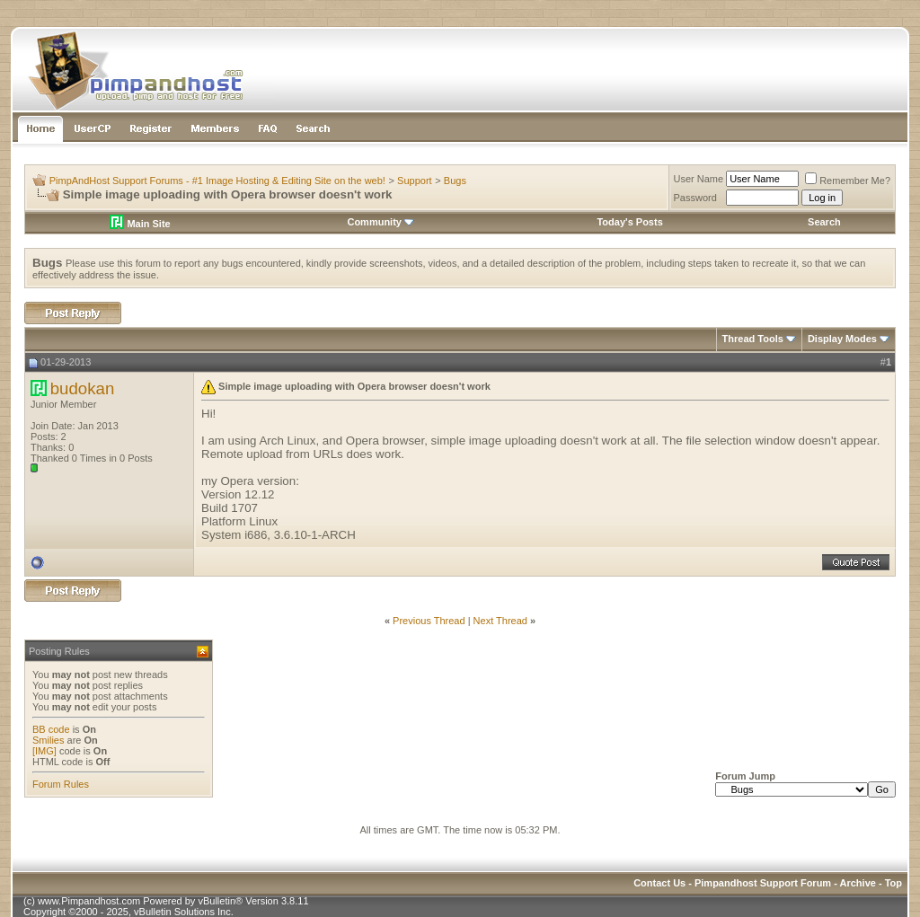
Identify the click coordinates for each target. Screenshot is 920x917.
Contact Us (659, 882)
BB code (51, 729)
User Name (699, 178)
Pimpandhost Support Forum (762, 882)
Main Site (140, 223)
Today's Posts (629, 221)
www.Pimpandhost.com (89, 900)
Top (893, 882)
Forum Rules (60, 784)
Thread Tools (752, 338)
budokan (82, 388)
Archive (858, 882)
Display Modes (842, 338)
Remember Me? (847, 180)
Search (824, 221)
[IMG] (44, 750)
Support (414, 180)
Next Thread (500, 620)
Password (695, 197)
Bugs (455, 180)
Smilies (48, 740)
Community (380, 221)
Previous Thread (429, 620)
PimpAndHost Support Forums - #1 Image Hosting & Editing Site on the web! (217, 180)
